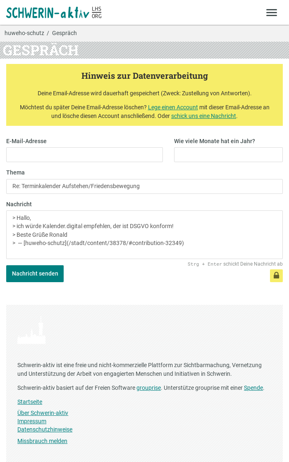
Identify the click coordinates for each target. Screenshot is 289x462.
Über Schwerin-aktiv (42, 413)
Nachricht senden (35, 273)
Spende (253, 387)
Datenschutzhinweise (44, 429)
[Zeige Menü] (272, 12)
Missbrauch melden (42, 441)
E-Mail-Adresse (26, 141)
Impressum (31, 421)
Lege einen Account (173, 107)
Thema (15, 172)
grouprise (148, 387)
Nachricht (19, 204)
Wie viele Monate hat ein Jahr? (214, 141)
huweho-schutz (24, 33)
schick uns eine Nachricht (203, 116)
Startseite (29, 401)
